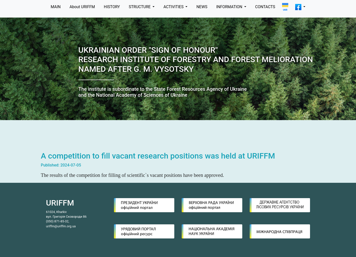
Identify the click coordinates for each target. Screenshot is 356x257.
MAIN (56, 6)
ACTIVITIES (173, 6)
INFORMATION (229, 6)
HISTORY (112, 6)
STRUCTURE (140, 6)
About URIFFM (82, 6)
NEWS (201, 6)
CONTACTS (265, 6)
